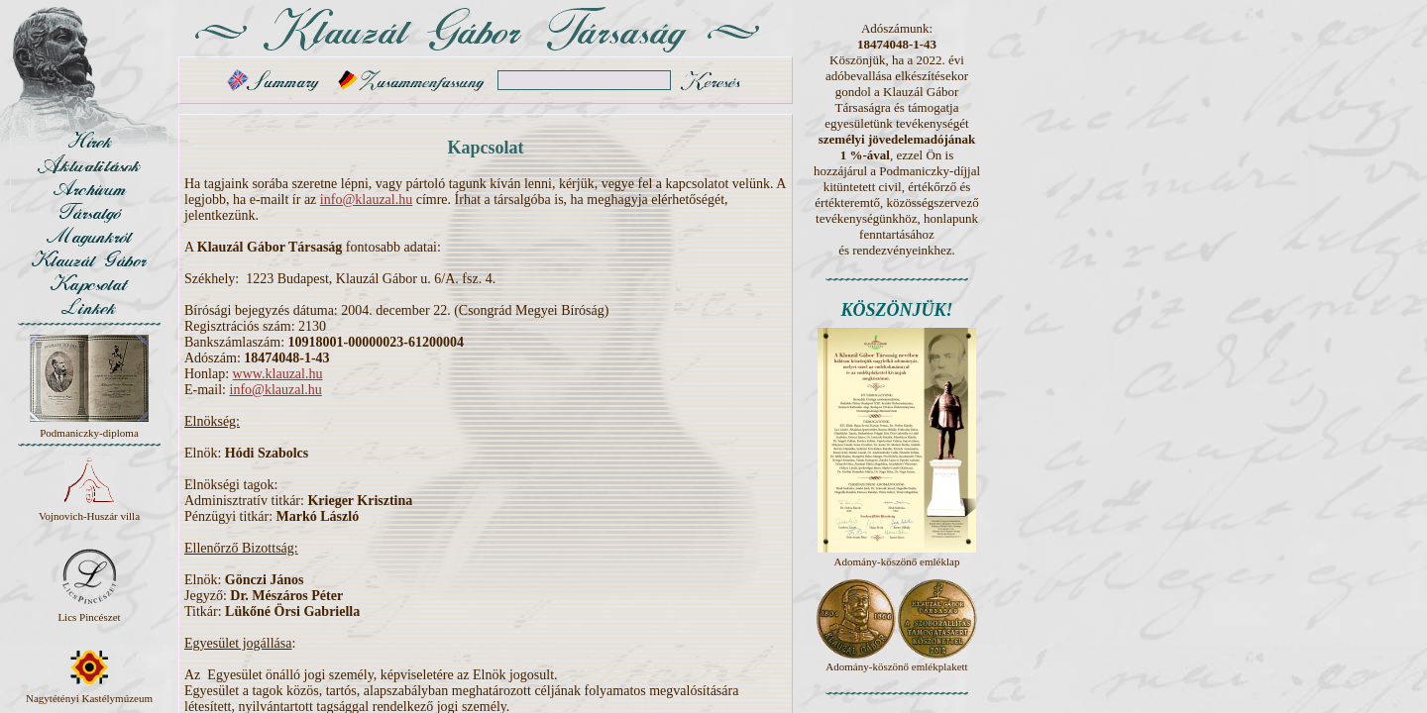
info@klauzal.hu (366, 199)
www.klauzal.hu (278, 373)
